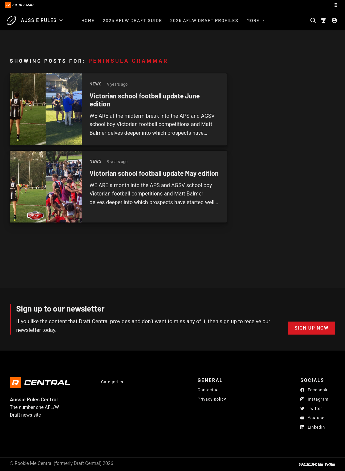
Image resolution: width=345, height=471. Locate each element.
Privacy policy (212, 399)
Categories (112, 382)
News (96, 84)
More (253, 20)
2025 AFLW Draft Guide (132, 20)
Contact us (209, 390)
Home (88, 20)
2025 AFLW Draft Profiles (204, 20)
